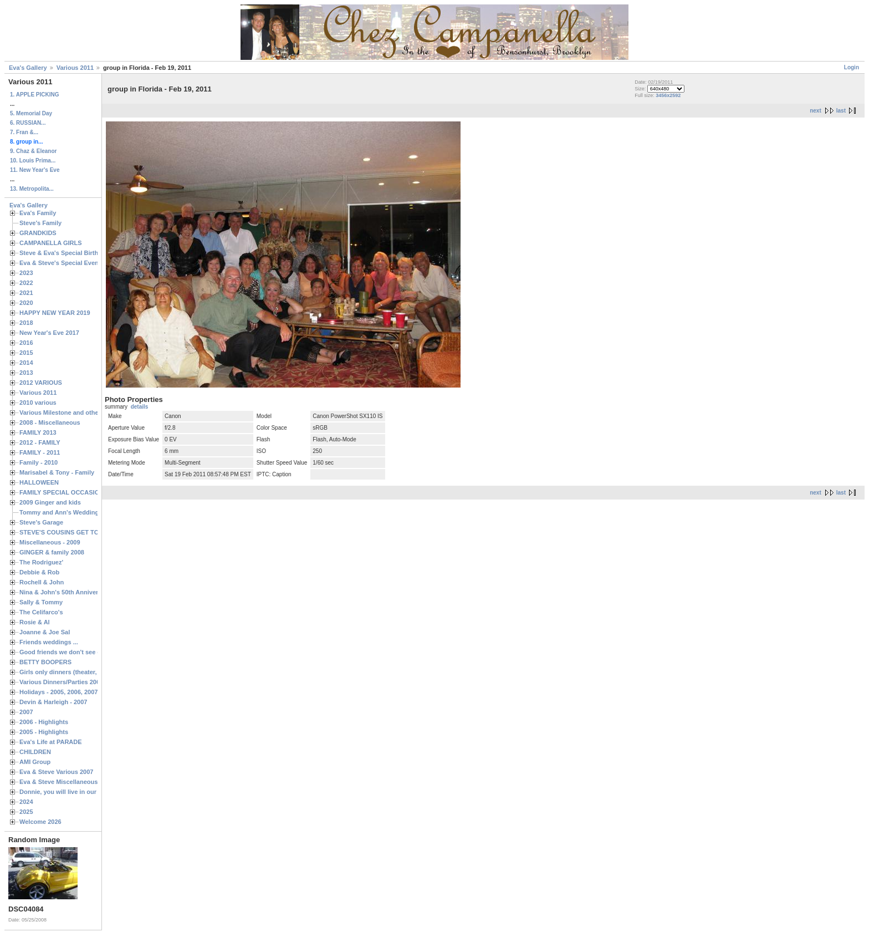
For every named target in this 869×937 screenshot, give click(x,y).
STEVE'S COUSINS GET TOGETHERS (73, 532)
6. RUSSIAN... (27, 123)
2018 (26, 322)
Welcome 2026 (40, 821)
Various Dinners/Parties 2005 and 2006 (75, 682)
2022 (26, 282)
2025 (26, 811)
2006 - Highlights (43, 722)
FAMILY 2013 (38, 432)
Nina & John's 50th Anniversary (65, 592)
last (841, 111)
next (815, 111)
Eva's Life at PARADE (50, 742)
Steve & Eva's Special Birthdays (65, 252)
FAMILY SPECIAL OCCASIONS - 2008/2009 (80, 492)
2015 (26, 352)
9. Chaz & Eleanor (33, 151)
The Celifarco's (41, 612)
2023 (26, 272)
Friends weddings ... (48, 642)
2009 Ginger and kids (50, 502)
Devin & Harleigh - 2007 (53, 702)
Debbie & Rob (39, 572)
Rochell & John (41, 582)
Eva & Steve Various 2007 (56, 771)
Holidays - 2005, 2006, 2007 (58, 692)
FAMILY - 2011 (39, 452)
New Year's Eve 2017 (49, 332)
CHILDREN (35, 751)
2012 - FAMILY (39, 442)
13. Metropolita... (32, 189)
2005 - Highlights (43, 732)
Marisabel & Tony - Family (56, 472)
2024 (26, 801)
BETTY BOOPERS (45, 662)
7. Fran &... (24, 132)
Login (851, 67)
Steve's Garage (41, 522)
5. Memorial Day (31, 113)
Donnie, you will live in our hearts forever (79, 791)
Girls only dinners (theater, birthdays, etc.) (80, 672)
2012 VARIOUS (40, 382)
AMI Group (34, 761)
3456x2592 (668, 95)
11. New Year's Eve (34, 170)
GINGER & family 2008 (51, 552)
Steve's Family (40, 223)
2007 (26, 712)
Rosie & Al (34, 622)
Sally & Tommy (41, 602)
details (140, 407)
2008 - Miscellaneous (49, 422)
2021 (26, 292)
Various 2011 (75, 67)
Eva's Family (37, 213)
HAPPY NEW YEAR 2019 (54, 312)
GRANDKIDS (38, 233)
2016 (26, 342)
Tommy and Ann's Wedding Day (65, 512)
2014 (26, 362)
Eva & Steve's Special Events (61, 262)
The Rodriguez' (41, 562)
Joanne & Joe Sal (44, 632)
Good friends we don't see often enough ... (80, 652)
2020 (26, 302)
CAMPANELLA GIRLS (50, 243)
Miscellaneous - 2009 (49, 542)
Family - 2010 (38, 462)
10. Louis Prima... (32, 160)
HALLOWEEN (39, 482)
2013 (26, 372)
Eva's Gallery (28, 67)
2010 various (38, 402)
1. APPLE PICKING (34, 94)
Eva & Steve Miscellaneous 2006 (66, 781)
